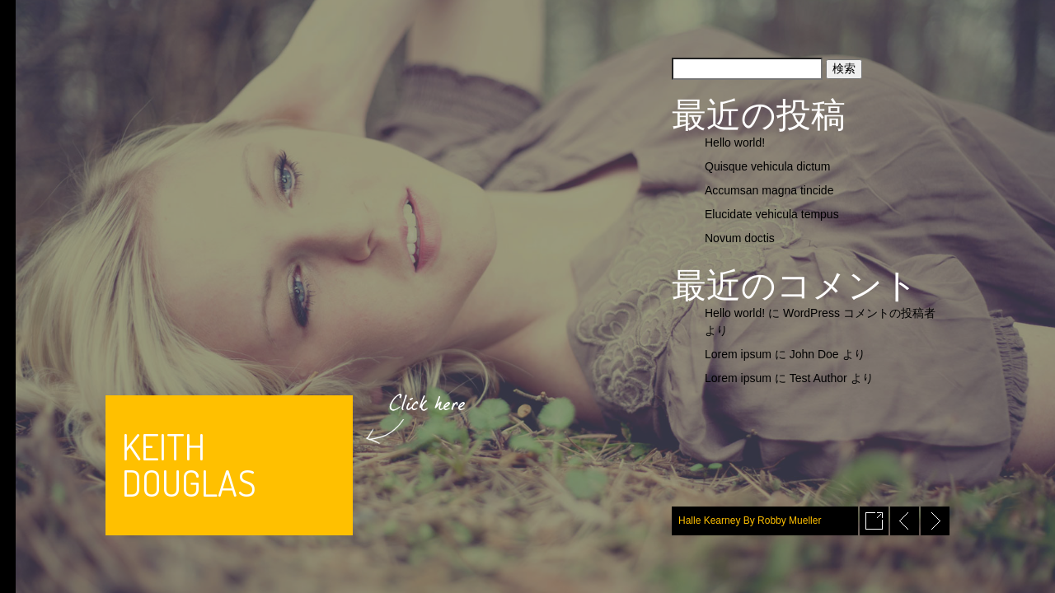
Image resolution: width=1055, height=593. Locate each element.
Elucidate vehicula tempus (772, 214)
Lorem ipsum (738, 354)
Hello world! (735, 142)
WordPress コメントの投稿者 (859, 313)
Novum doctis (740, 238)
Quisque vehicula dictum (768, 166)
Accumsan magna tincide (769, 190)
